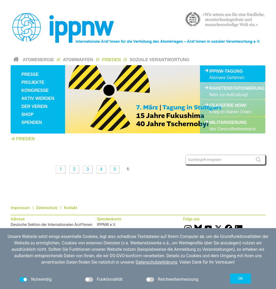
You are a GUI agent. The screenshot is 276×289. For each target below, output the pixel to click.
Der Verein (34, 106)
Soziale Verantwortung (159, 59)
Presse (30, 74)
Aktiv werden (37, 98)
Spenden (31, 122)
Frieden (111, 59)
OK (240, 278)
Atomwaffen (78, 59)
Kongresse (35, 90)
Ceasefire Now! (228, 105)
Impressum (20, 208)
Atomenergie (38, 59)
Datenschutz (47, 208)
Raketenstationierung (232, 88)
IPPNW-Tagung (226, 71)
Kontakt (70, 208)
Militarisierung (228, 122)
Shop (27, 114)
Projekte (32, 82)
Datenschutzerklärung (156, 262)
